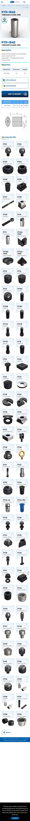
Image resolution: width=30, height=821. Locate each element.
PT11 (27, 5)
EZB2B (24, 740)
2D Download (11, 80)
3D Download (11, 86)
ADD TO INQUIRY (14, 95)
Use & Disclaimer (22, 813)
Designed (12, 740)
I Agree (15, 818)
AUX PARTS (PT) (20, 5)
